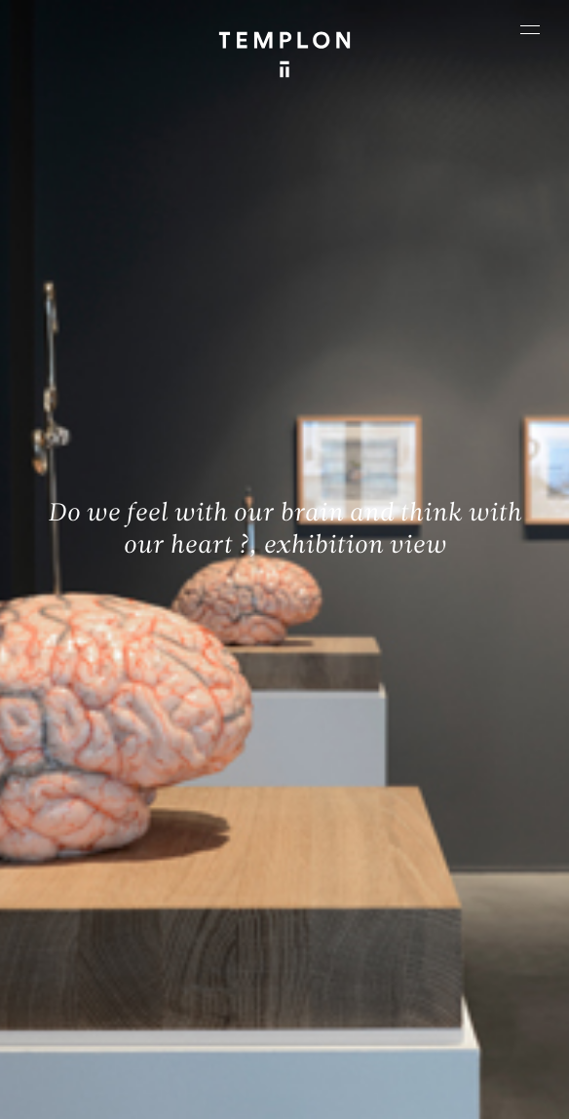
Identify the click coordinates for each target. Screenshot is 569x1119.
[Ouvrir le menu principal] (530, 29)
